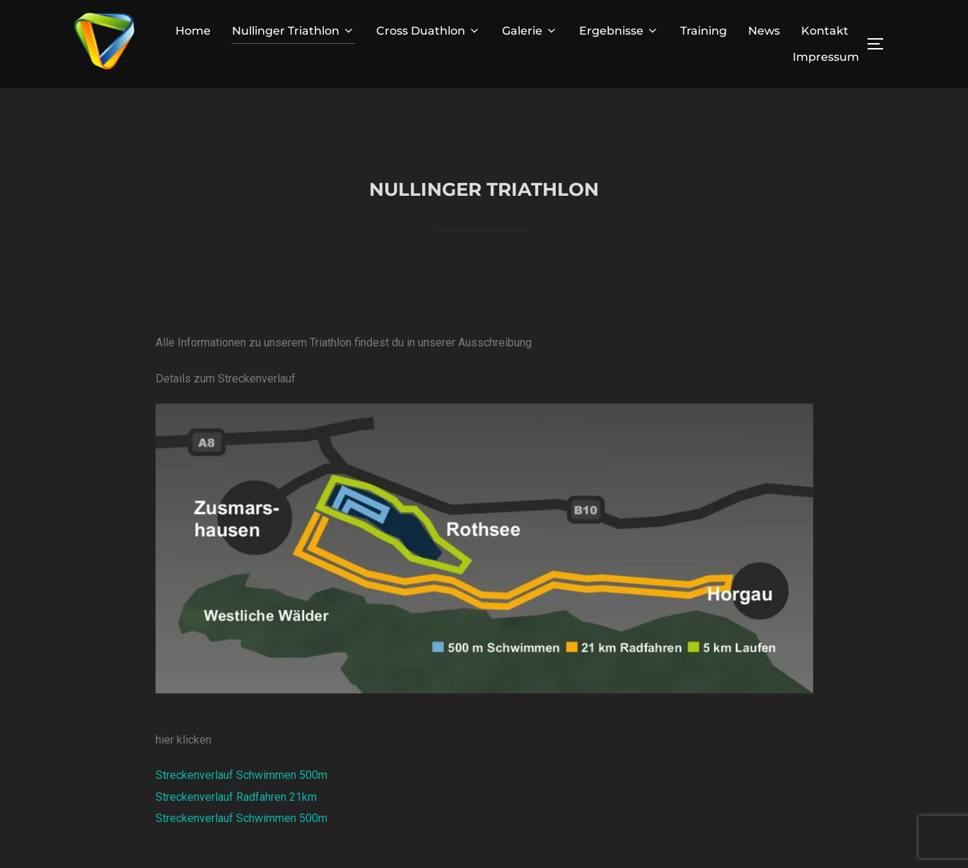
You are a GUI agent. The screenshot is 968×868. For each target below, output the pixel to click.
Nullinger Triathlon (293, 30)
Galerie (530, 30)
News (764, 30)
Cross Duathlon (428, 30)
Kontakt (825, 30)
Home (193, 30)
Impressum (826, 57)
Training (703, 30)
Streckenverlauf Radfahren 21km (236, 828)
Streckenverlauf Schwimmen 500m (241, 807)
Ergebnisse (619, 30)
